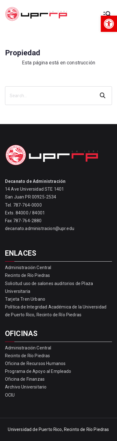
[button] (109, 24)
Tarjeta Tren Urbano (25, 299)
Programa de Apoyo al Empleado (38, 371)
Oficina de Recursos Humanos (35, 363)
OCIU (10, 395)
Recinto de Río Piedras (27, 275)
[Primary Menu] (107, 14)
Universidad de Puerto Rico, (35, 429)
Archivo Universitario (25, 386)
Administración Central (28, 267)
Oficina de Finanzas (25, 379)
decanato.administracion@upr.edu (39, 228)
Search (103, 95)
